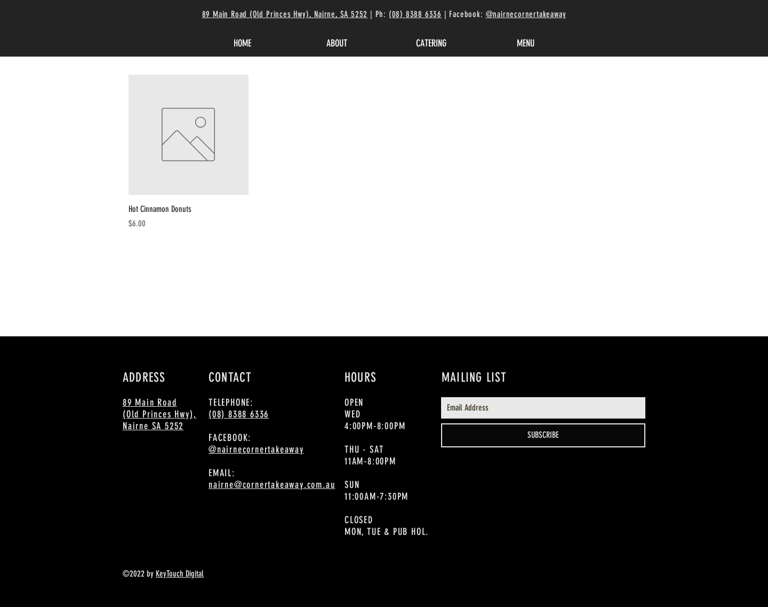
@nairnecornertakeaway (526, 14)
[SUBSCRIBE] (543, 435)
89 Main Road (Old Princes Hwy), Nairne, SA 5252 (285, 14)
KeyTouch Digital (180, 574)
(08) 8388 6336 (415, 14)
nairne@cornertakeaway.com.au (272, 485)
